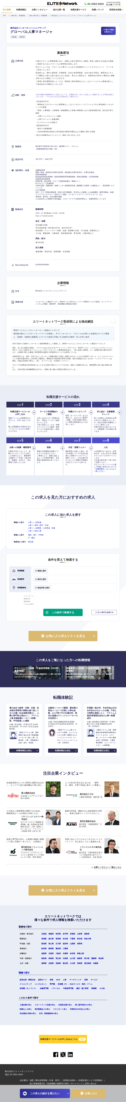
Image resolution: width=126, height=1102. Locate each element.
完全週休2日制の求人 (28, 1013)
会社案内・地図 (27, 1080)
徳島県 (79, 958)
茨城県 (44, 939)
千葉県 (72, 939)
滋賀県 (44, 953)
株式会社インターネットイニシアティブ (28, 28)
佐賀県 (51, 963)
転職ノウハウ (98, 10)
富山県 (51, 944)
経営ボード (42, 980)
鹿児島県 (87, 963)
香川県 (86, 958)
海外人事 (37, 531)
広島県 (65, 958)
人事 (30, 522)
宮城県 (72, 934)
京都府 (51, 953)
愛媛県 (93, 958)
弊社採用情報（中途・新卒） (48, 1080)
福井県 (65, 944)
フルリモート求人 (60, 1009)
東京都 (30, 542)
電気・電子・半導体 (36, 535)
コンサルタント (41, 984)
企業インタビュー (39, 10)
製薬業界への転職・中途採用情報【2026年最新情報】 (89, 672)
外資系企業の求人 (65, 1005)
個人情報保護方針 (37, 1083)
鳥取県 (44, 958)
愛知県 (58, 949)
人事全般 (37, 522)
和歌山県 (80, 953)
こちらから (21, 429)
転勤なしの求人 (26, 1009)
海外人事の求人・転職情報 (38, 15)
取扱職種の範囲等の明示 (58, 1083)
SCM (58, 980)
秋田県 (58, 934)
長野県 (79, 944)
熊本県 (65, 963)
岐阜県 (44, 949)
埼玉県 (65, 939)
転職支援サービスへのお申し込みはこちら (63, 1039)
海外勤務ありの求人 (42, 1009)
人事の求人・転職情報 (17, 15)
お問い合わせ (90, 1083)
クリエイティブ (26, 984)
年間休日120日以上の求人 (80, 1009)
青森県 (51, 934)
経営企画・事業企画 (27, 980)
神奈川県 (87, 939)
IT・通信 (31, 538)
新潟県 (44, 944)
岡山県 (58, 958)
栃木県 (51, 939)
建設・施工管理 (82, 988)
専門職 (52, 984)
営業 (86, 980)
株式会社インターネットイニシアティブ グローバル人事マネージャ (74, 15)
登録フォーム (13, 418)
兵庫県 (65, 953)
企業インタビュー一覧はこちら (107, 867)
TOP (4, 15)
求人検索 (7, 10)
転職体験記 (21, 10)
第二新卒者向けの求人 (83, 1005)
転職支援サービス (78, 10)
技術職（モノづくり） (28, 988)
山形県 (79, 934)
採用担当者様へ (116, 10)
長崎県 (58, 963)
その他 (102, 988)
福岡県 (44, 963)
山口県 (72, 958)
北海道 (44, 934)
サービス (94, 980)
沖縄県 (95, 963)
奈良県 (72, 953)
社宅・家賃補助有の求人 (48, 1013)
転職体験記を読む (24, 750)
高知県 (101, 958)
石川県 (58, 944)
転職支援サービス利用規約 (90, 1080)
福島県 (86, 934)
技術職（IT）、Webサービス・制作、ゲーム (75, 984)
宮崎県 (79, 963)
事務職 (93, 988)
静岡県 (51, 949)
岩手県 (65, 934)
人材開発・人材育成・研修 (44, 528)
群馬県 (58, 939)
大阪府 (58, 953)
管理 (51, 980)
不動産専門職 (68, 988)
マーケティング (75, 980)
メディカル (55, 988)
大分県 (72, 963)
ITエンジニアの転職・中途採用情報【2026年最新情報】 (37, 672)
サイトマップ (77, 1083)
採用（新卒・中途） (42, 525)
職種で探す (24, 973)
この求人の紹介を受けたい (108, 31)
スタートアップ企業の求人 (45, 1005)
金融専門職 (44, 988)
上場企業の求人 (26, 1005)
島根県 (51, 958)
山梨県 (72, 944)
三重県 (65, 949)
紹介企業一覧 (59, 10)
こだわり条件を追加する (104, 612)
